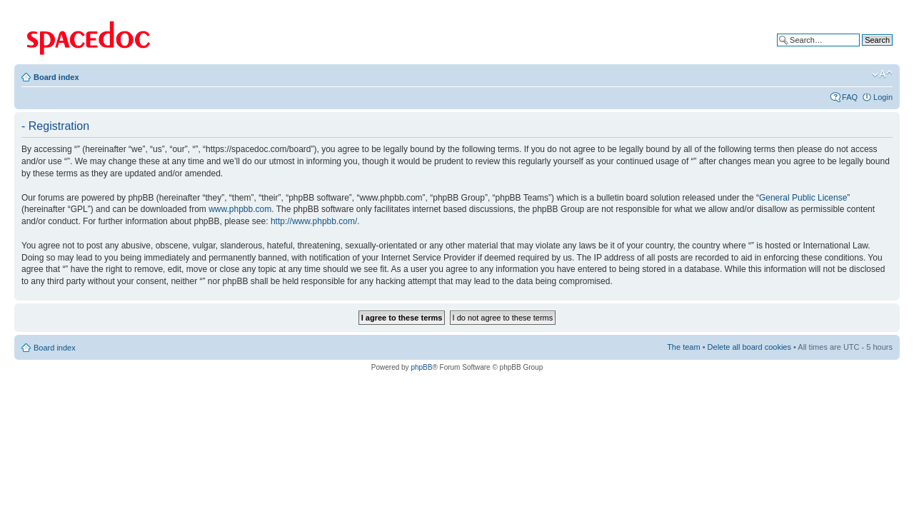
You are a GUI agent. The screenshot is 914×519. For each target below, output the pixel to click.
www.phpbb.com (240, 209)
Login (883, 97)
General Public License (803, 198)
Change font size (882, 74)
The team (683, 347)
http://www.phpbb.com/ (314, 221)
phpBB (421, 367)
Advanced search (862, 50)
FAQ (850, 97)
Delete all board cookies (749, 347)
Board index (56, 77)
